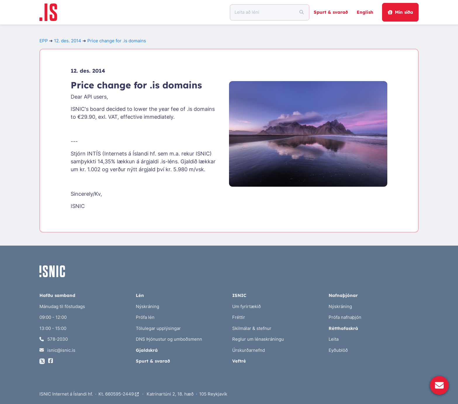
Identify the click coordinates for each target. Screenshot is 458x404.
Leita (334, 339)
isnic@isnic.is (57, 350)
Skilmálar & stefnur (251, 328)
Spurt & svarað (331, 12)
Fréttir (238, 317)
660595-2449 (122, 394)
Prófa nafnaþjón (345, 317)
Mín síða (400, 12)
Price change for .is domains (116, 40)
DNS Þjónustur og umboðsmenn (169, 339)
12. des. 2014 (67, 40)
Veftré (239, 361)
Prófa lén (145, 317)
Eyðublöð (338, 350)
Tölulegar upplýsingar (158, 328)
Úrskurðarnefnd (248, 350)
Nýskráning (147, 306)
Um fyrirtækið (246, 306)
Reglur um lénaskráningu (258, 339)
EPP (43, 40)
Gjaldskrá (147, 350)
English (365, 12)
